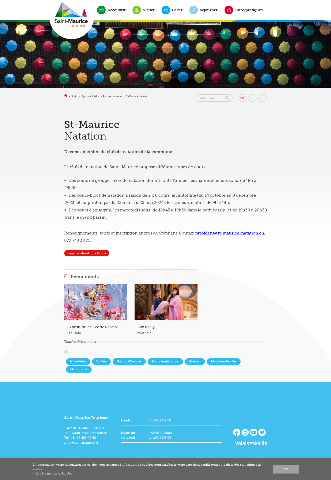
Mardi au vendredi (128, 435)
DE (252, 98)
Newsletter (78, 361)
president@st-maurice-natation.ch (229, 233)
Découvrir (117, 10)
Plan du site (78, 369)
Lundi (125, 420)
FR (242, 98)
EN (263, 98)
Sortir (177, 10)
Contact (195, 361)
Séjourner (209, 10)
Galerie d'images (129, 361)
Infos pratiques (249, 10)
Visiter (149, 10)
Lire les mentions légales (53, 473)
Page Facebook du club (84, 253)
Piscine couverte (112, 96)
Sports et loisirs (90, 96)
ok (286, 469)
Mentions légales (223, 361)
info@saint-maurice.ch (81, 442)
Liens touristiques (165, 361)
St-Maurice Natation (137, 96)
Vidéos (101, 361)
